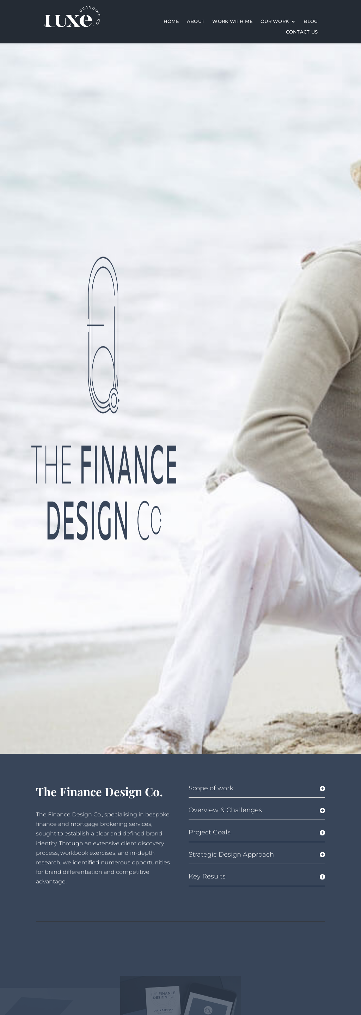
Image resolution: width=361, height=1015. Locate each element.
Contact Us (302, 32)
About (196, 21)
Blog (311, 21)
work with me (232, 21)
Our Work (275, 21)
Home (171, 21)
